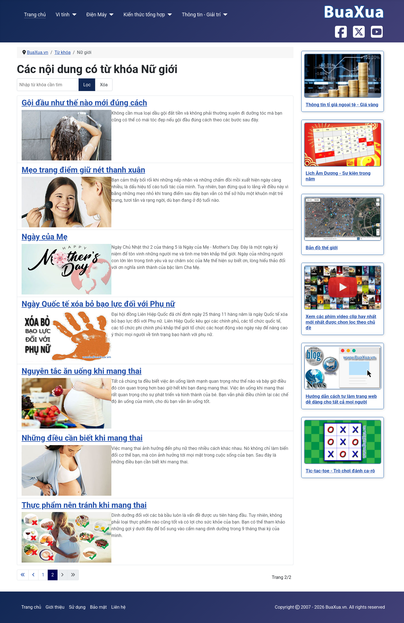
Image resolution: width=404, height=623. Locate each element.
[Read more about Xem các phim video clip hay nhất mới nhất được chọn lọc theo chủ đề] (343, 287)
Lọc (87, 84)
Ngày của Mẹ (44, 236)
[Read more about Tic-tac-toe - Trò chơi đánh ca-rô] (343, 441)
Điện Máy (96, 14)
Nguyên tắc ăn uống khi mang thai (81, 371)
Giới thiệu (55, 607)
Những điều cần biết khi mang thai (82, 438)
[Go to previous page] (33, 575)
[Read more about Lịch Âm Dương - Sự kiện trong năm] (343, 144)
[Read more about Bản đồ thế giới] (343, 218)
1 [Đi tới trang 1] (43, 574)
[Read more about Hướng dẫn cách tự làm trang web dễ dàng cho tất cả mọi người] (343, 367)
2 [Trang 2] (52, 574)
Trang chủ (35, 14)
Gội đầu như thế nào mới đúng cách (84, 102)
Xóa (104, 84)
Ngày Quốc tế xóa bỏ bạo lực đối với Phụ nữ (98, 304)
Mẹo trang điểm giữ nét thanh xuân (83, 170)
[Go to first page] (23, 575)
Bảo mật (98, 607)
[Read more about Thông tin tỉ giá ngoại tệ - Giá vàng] (343, 75)
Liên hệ (118, 607)
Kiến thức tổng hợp (144, 14)
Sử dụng (77, 607)
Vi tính (62, 14)
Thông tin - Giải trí (201, 14)
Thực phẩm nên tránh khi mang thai (84, 505)
